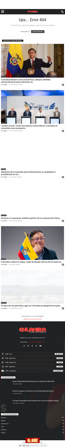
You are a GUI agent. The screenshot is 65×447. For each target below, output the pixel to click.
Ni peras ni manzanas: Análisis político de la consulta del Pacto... (31, 218)
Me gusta (59, 354)
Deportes (3, 429)
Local (2, 426)
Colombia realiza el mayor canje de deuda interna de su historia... (31, 262)
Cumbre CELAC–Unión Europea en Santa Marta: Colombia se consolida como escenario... (29, 126)
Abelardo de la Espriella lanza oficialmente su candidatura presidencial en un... (28, 173)
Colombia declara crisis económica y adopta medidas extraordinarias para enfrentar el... (25, 80)
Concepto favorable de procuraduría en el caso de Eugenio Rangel (35, 401)
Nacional (4, 76)
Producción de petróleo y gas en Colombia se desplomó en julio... (31, 305)
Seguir (60, 358)
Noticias (3, 432)
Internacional (4, 423)
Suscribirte (58, 371)
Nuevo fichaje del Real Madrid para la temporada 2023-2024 (33, 381)
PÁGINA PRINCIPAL (38, 31)
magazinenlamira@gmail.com (36, 342)
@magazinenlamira (33, 319)
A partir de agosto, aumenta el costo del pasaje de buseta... (33, 391)
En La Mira (4, 84)
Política (3, 169)
